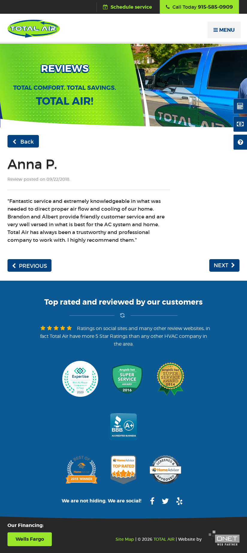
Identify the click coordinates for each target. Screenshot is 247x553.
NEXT (224, 265)
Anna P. (32, 164)
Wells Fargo (30, 539)
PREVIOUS (29, 266)
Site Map (125, 539)
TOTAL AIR (164, 539)
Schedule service (127, 7)
